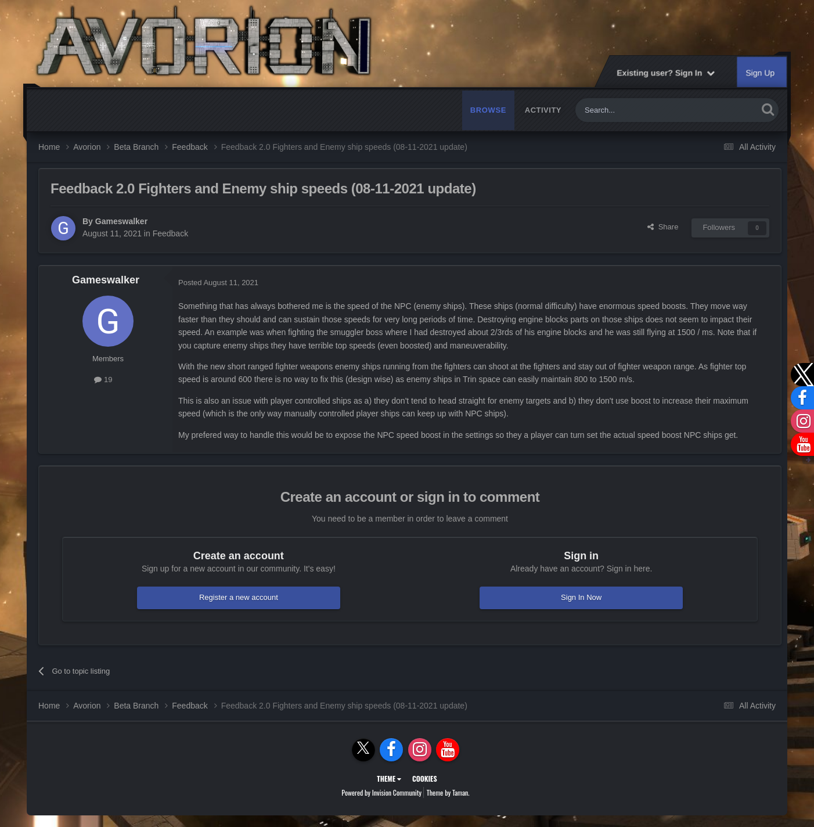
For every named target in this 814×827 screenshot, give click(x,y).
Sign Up (760, 72)
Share (662, 226)
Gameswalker (121, 221)
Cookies (424, 778)
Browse (488, 110)
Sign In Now (581, 597)
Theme (389, 778)
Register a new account (238, 597)
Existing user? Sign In (666, 72)
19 (103, 379)
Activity (543, 110)
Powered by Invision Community (381, 792)
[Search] (639, 110)
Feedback (170, 233)
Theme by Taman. (448, 792)
